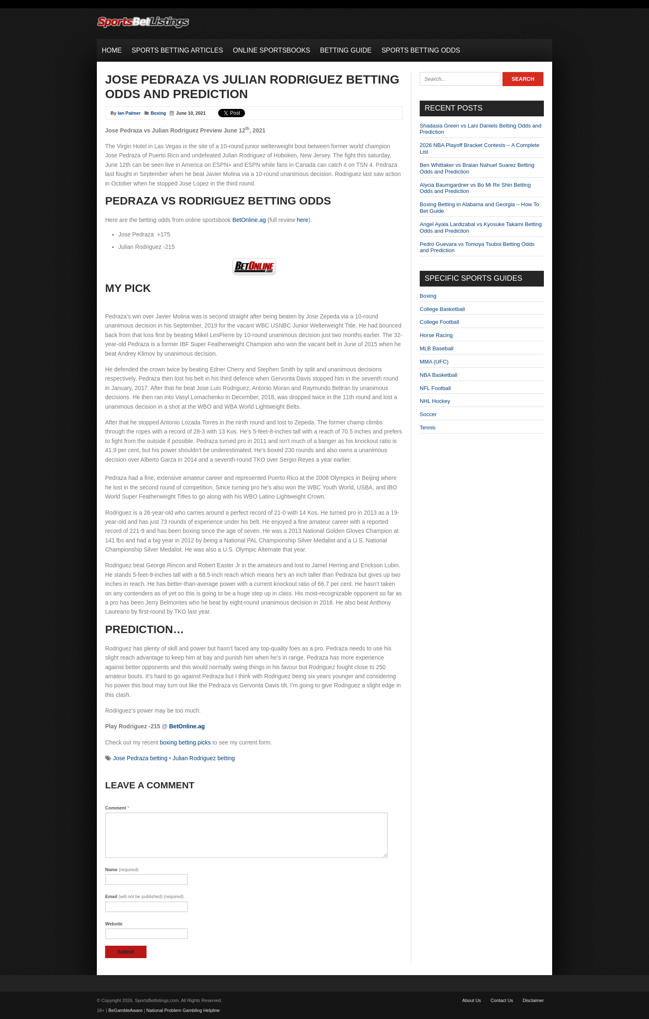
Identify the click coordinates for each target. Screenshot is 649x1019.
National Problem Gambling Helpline (183, 1010)
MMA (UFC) (434, 362)
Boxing (158, 113)
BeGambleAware (125, 1010)
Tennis (427, 427)
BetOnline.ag (249, 220)
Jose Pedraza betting (140, 758)
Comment (117, 807)
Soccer (428, 414)
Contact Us (501, 1000)
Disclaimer (533, 1000)
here (302, 220)
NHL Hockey (435, 401)
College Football (439, 322)
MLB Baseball (436, 348)
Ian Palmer (129, 113)
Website (114, 923)
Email (144, 896)
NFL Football (435, 388)
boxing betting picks (185, 742)
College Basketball (442, 309)
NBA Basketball (438, 375)
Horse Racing (436, 335)
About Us (471, 1000)
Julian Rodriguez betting (204, 758)
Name (122, 869)
